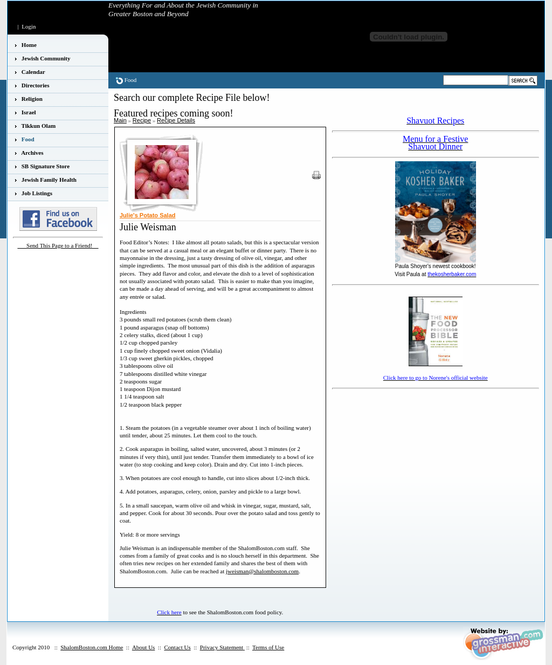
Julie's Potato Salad (147, 215)
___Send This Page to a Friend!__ (58, 245)
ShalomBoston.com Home (91, 647)
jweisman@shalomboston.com (262, 571)
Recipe (142, 120)
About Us (143, 647)
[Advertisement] (395, 409)
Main (120, 120)
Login (29, 26)
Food (131, 80)
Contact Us (177, 647)
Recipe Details (176, 120)
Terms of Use (268, 647)
